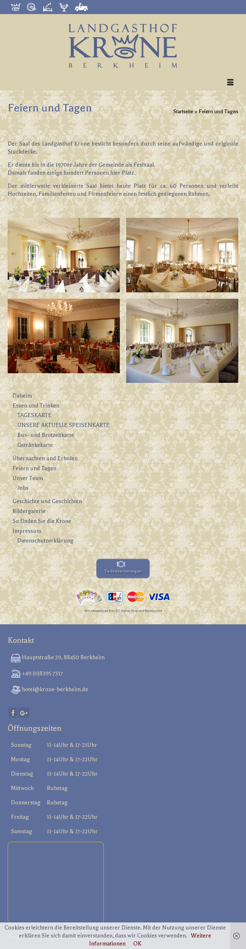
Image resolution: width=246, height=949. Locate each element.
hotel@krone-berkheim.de (54, 689)
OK (137, 943)
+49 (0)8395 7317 (41, 673)
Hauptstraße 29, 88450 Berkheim (62, 657)
